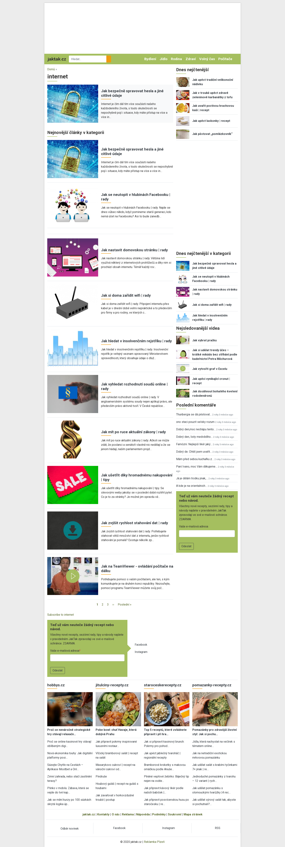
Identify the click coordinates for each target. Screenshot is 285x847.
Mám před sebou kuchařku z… (195, 459)
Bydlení (150, 59)
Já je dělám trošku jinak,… (192, 478)
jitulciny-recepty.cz (112, 685)
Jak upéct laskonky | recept (211, 121)
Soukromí (174, 814)
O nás (116, 814)
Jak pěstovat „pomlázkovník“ (212, 134)
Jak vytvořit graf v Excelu (209, 369)
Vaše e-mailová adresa (64, 650)
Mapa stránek (193, 814)
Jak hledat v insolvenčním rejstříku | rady (136, 341)
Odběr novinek (70, 828)
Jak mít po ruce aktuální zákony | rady (133, 432)
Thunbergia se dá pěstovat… (194, 414)
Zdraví (191, 59)
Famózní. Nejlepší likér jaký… (194, 444)
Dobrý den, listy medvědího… (194, 436)
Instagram (141, 652)
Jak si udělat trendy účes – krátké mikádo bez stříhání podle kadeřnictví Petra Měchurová (214, 354)
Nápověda (143, 814)
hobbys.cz (56, 685)
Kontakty (103, 814)
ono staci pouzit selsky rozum (195, 422)
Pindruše (101, 776)
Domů (51, 69)
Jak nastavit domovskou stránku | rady (134, 250)
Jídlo (163, 59)
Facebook (141, 644)
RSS (217, 828)
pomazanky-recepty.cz (211, 685)
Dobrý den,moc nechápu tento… (196, 429)
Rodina (176, 59)
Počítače (225, 59)
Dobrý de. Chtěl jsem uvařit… (194, 451)
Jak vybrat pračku (204, 340)
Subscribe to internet (60, 614)
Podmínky (159, 814)
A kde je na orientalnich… (191, 486)
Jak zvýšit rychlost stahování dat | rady (134, 523)
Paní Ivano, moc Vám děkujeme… (196, 466)
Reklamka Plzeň (154, 842)
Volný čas (207, 59)
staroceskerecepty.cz (162, 685)
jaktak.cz (89, 814)
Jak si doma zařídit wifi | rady (126, 295)
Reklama (128, 814)
